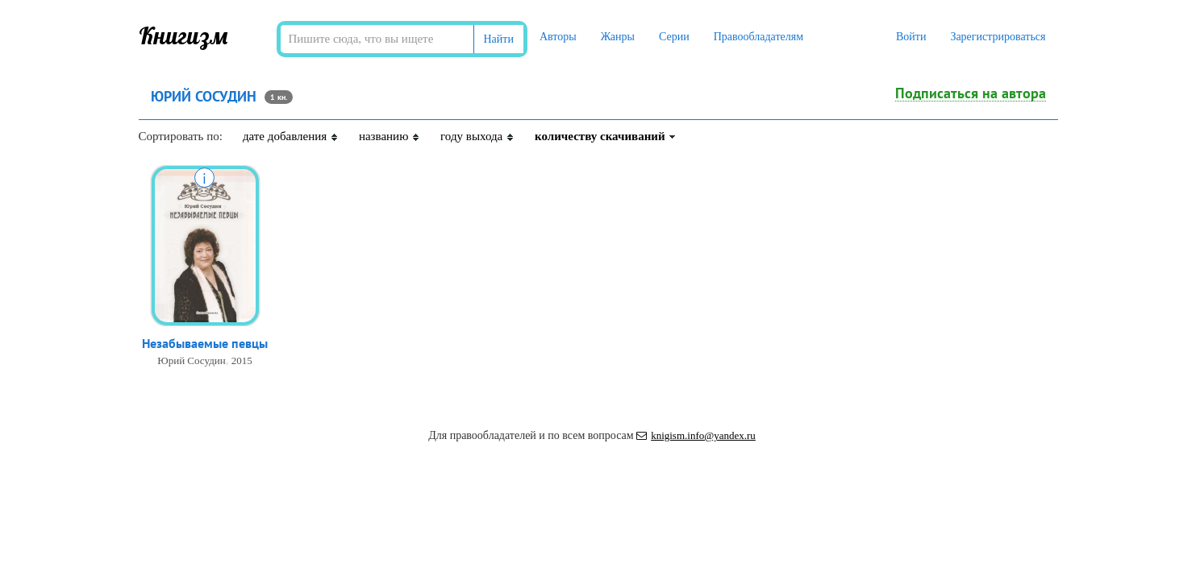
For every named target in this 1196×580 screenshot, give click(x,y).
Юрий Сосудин (191, 360)
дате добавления (291, 136)
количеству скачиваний (606, 136)
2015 (241, 360)
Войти (911, 37)
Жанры (618, 37)
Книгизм (183, 35)
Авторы (558, 37)
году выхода (477, 136)
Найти (499, 39)
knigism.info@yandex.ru (696, 435)
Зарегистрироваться (997, 37)
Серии (674, 37)
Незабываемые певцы (205, 343)
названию (389, 136)
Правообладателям (758, 37)
